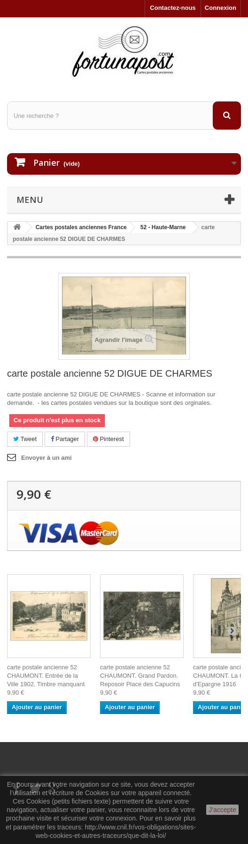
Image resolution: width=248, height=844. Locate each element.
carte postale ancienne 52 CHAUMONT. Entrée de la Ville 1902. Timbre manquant (46, 676)
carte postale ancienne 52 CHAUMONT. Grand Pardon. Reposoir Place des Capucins (140, 676)
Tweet (25, 438)
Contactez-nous (173, 7)
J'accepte (222, 809)
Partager (65, 438)
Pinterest (108, 438)
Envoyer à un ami (46, 457)
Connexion (220, 7)
